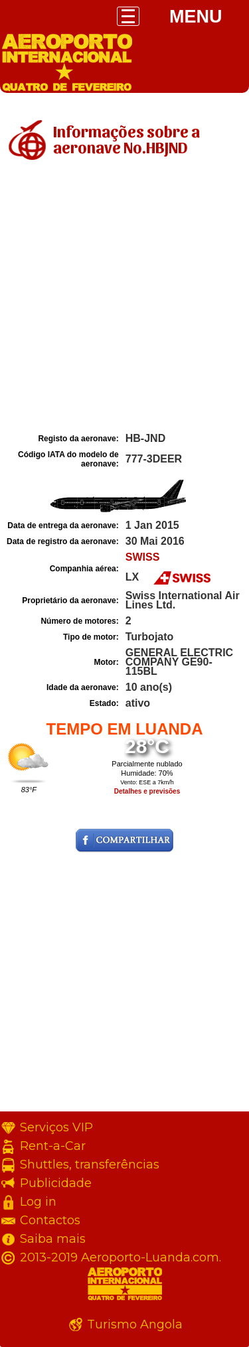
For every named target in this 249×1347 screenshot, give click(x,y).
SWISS (142, 557)
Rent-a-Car (53, 1146)
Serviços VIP (56, 1127)
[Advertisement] (124, 299)
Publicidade (56, 1183)
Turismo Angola (135, 1324)
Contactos (50, 1220)
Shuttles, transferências (89, 1164)
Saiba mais (53, 1239)
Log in (38, 1201)
